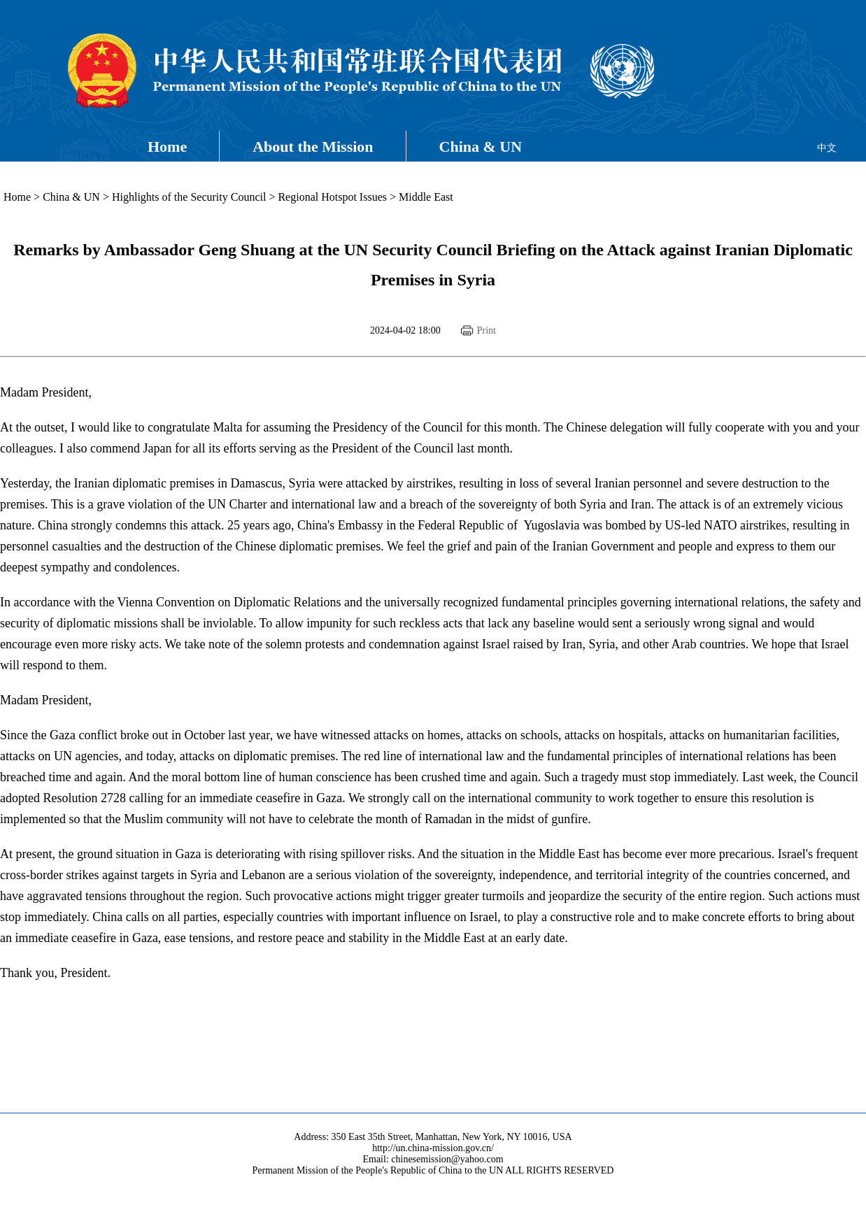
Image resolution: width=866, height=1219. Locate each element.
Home (167, 146)
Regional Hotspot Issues (332, 197)
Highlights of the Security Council (189, 197)
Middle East (426, 197)
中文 (827, 148)
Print (486, 330)
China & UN (481, 146)
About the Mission (313, 146)
